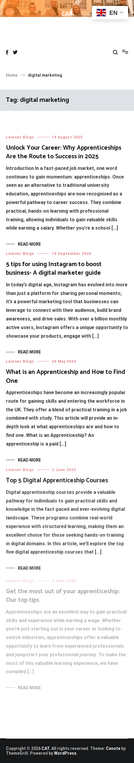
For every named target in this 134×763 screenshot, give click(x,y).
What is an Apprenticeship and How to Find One (65, 376)
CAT (67, 14)
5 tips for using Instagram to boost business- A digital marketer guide (54, 268)
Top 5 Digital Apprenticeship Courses (57, 482)
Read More (29, 244)
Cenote (113, 748)
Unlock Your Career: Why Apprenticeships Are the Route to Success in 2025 (63, 152)
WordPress (65, 753)
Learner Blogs (20, 137)
